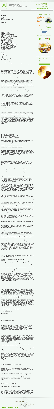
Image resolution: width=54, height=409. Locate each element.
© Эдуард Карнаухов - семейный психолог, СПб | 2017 (9, 407)
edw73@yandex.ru (46, 6)
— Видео (44, 38)
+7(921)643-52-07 (37, 4)
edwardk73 (45, 4)
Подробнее (49, 27)
